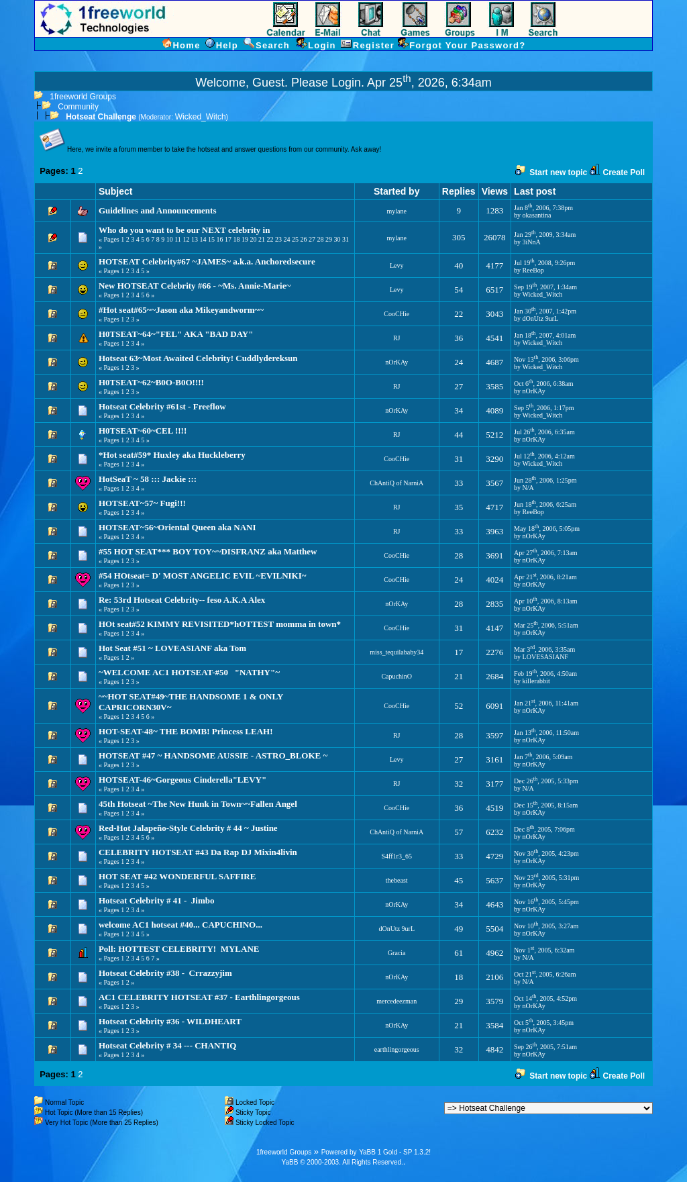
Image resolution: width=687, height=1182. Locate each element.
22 (269, 239)
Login (346, 82)
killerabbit (536, 681)
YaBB (290, 1162)
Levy (397, 265)
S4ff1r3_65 (397, 856)
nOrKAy (396, 362)
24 (286, 239)
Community (78, 106)
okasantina (537, 215)
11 (177, 239)
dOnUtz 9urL (541, 318)
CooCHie (396, 313)
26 (303, 239)
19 (245, 239)
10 (169, 239)
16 (219, 239)
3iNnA (532, 242)
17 (228, 239)
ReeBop (533, 270)
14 (202, 239)
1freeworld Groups (83, 96)
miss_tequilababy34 (396, 652)
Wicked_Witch (200, 116)
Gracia (397, 952)
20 (253, 239)
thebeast (397, 880)
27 (312, 239)
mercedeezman (396, 1001)
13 (194, 239)
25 (295, 239)
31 (345, 239)
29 (328, 239)
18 (236, 239)
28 (320, 239)
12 (185, 239)
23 (278, 239)
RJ (397, 338)
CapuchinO (396, 676)
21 (261, 239)
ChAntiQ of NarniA (396, 483)
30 (336, 239)
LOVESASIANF (545, 656)
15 (211, 239)
